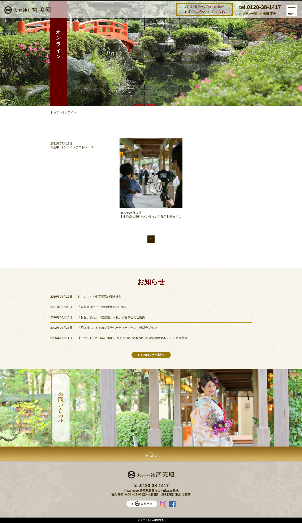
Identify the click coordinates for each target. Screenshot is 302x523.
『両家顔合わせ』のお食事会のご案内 (103, 307)
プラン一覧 (249, 13)
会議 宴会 (269, 13)
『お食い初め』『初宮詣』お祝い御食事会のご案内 (111, 317)
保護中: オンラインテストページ (71, 147)
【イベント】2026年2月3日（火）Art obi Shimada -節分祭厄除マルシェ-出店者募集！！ (135, 338)
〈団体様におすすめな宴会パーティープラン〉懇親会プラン (117, 327)
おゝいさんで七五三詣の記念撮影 (100, 296)
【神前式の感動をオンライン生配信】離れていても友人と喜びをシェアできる (171, 216)
